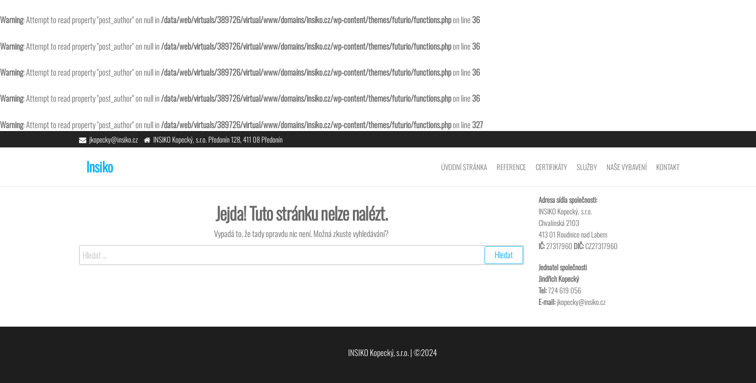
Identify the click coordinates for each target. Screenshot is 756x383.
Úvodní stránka (464, 166)
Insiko (99, 166)
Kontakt (667, 166)
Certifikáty (551, 166)
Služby (587, 166)
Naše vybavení (627, 166)
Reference (511, 166)
